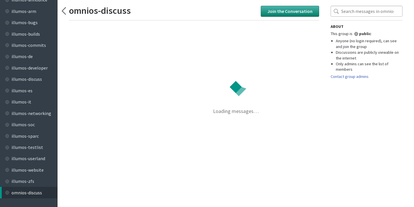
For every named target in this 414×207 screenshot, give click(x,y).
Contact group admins (350, 76)
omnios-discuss (100, 10)
